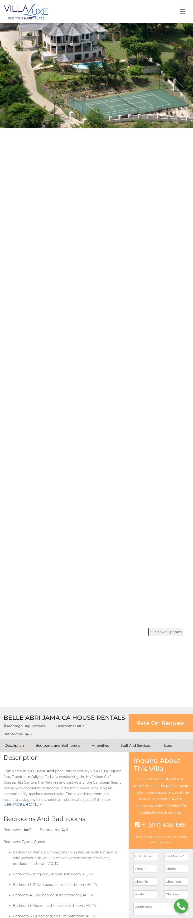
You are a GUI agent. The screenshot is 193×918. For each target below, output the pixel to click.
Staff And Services (135, 745)
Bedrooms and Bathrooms (58, 745)
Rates (167, 745)
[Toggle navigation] (182, 11)
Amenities (100, 745)
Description (14, 745)
